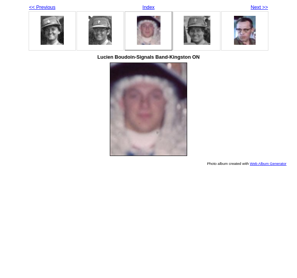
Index (148, 7)
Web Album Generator (268, 163)
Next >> (259, 7)
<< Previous (42, 7)
